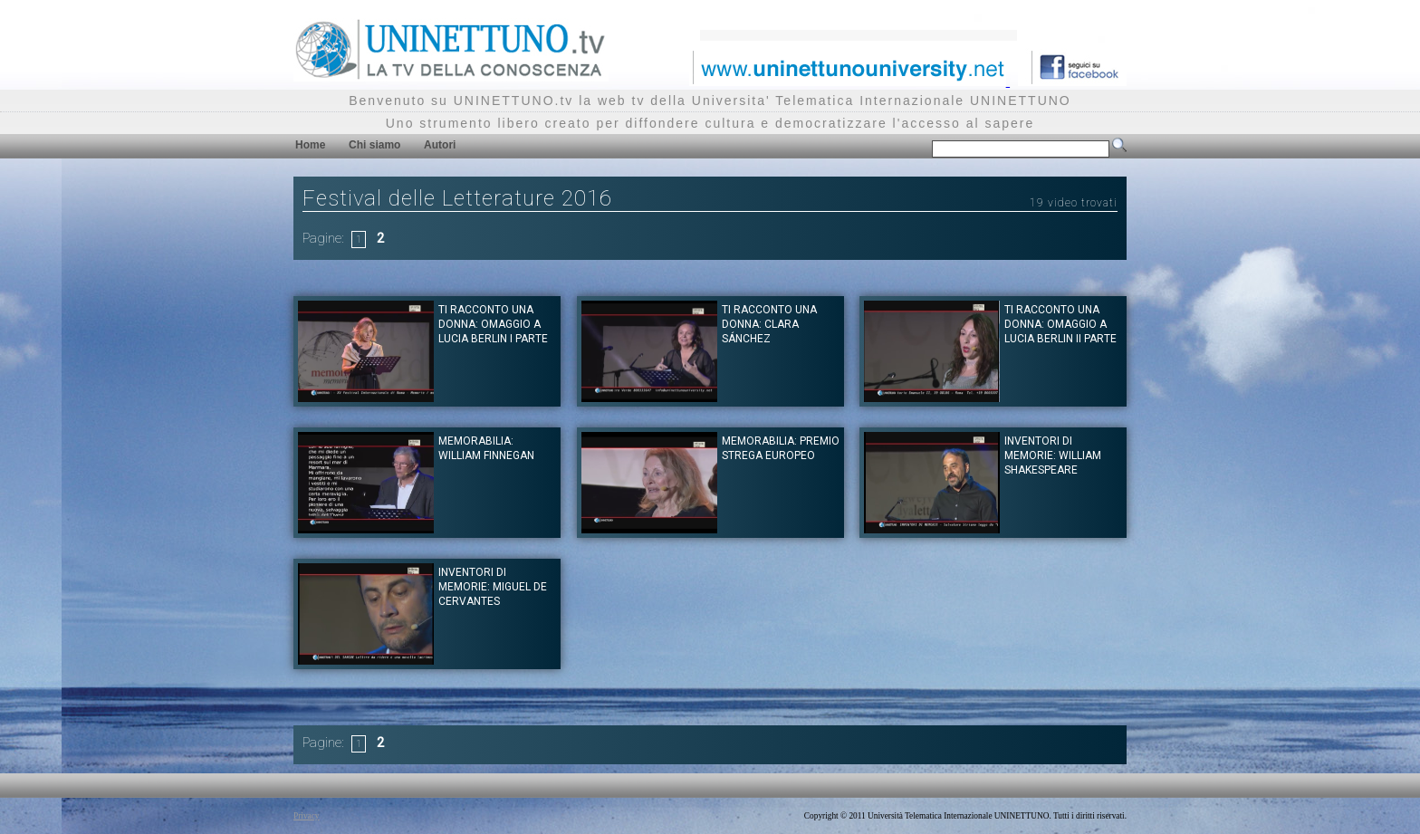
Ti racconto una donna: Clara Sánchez (769, 324)
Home (310, 145)
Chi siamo (374, 145)
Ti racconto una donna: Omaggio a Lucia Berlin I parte (493, 324)
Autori (440, 145)
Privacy (306, 815)
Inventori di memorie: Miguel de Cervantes (492, 587)
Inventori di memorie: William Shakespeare (1052, 455)
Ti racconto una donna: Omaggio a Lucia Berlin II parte (1060, 324)
